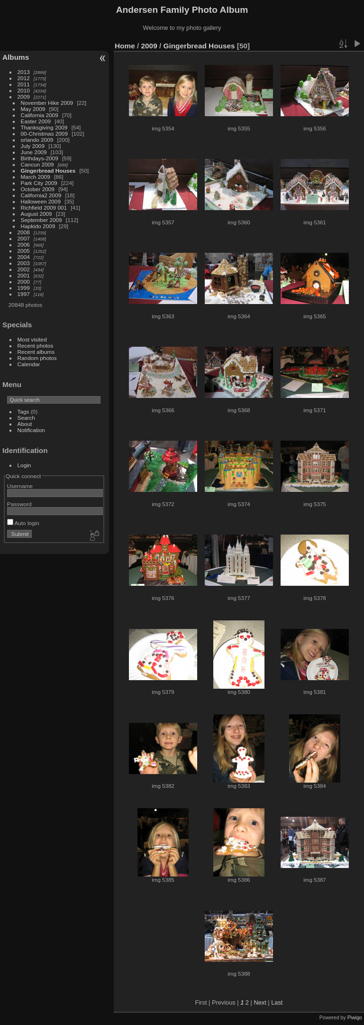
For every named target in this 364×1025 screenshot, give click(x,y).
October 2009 (38, 189)
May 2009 (33, 109)
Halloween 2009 (41, 201)
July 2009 (33, 146)
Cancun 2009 (37, 164)
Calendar (29, 364)
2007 (24, 238)
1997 (24, 294)
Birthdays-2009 (39, 158)
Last (276, 1002)
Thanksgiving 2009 (44, 127)
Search (26, 418)
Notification (31, 430)
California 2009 (39, 115)
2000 (24, 281)
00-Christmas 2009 (44, 133)
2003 (24, 263)
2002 (24, 269)
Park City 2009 (39, 183)
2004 (24, 257)
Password (19, 504)
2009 (24, 96)
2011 (24, 84)
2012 (24, 78)
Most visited (32, 339)
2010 (24, 90)
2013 (24, 72)
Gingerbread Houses (48, 170)
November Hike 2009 (47, 103)
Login (24, 465)
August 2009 (36, 214)
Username (20, 486)
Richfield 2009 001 (44, 207)
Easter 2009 (36, 121)
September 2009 (41, 220)
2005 (24, 251)
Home (125, 46)
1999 (24, 288)
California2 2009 (41, 195)
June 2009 (34, 152)
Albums (15, 57)
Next (260, 1002)
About (25, 424)
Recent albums (36, 352)
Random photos (37, 358)
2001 (24, 275)
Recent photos (36, 345)
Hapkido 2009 (38, 226)
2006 (24, 244)
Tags (23, 411)
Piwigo (354, 1017)
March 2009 (35, 177)
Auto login (23, 523)
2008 (24, 232)
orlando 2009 (37, 140)
